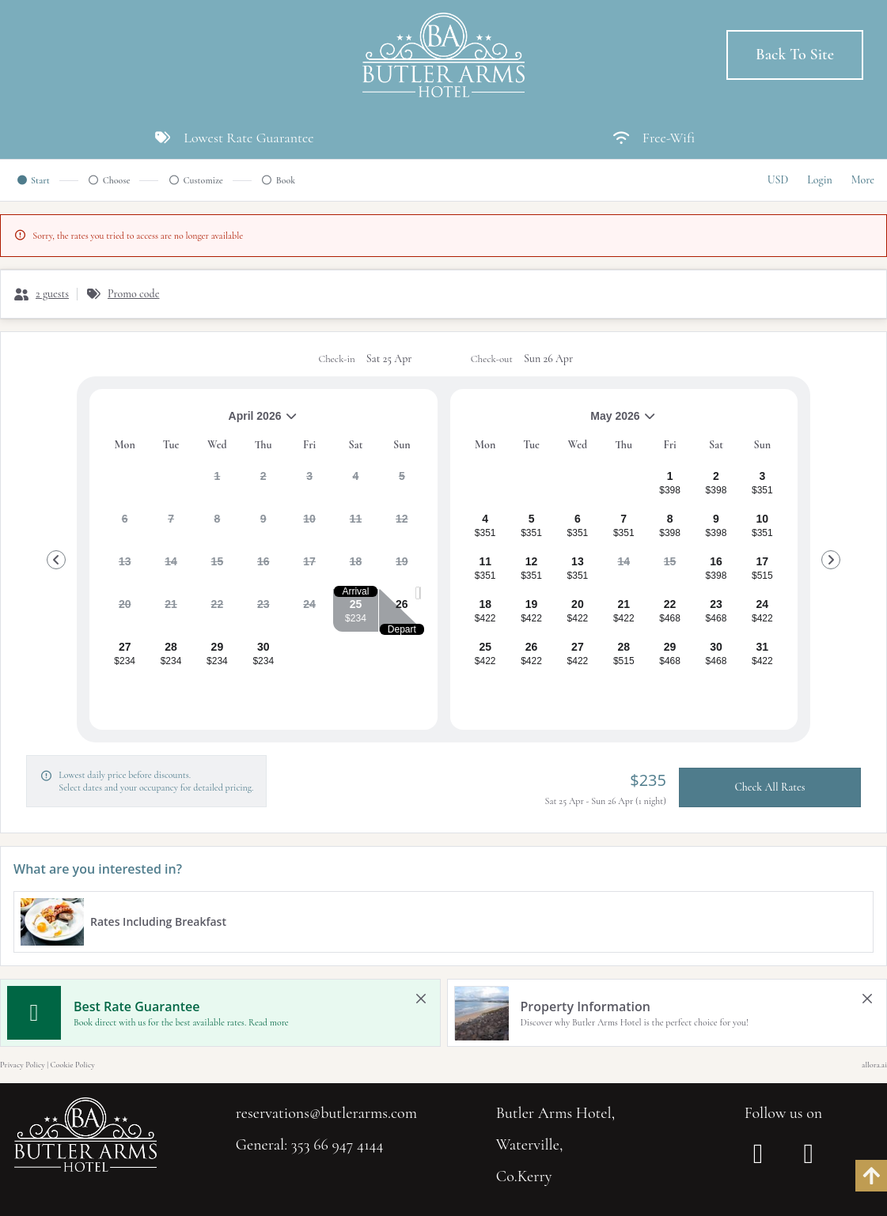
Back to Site (795, 54)
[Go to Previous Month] (56, 560)
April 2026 (200, 422)
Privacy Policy (22, 1064)
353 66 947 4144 (337, 1144)
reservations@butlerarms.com (326, 1113)
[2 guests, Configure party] (41, 294)
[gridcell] (217, 482)
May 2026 (560, 422)
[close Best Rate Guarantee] (421, 999)
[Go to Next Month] (831, 560)
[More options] (862, 180)
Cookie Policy (73, 1064)
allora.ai (874, 1064)
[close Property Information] (867, 999)
